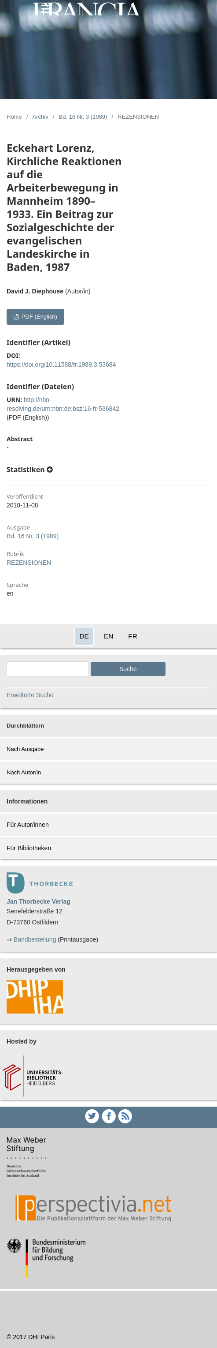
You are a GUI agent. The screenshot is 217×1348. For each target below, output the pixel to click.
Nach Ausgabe (25, 749)
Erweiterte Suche (30, 694)
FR (132, 636)
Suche (128, 668)
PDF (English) (38, 316)
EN (108, 636)
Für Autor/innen (28, 824)
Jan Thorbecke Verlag (38, 901)
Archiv (40, 116)
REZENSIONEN (29, 562)
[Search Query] (48, 668)
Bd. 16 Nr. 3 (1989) (83, 116)
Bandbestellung (35, 939)
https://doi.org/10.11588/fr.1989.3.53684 (61, 364)
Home (14, 116)
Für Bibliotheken (29, 848)
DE (84, 636)
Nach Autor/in (24, 772)
